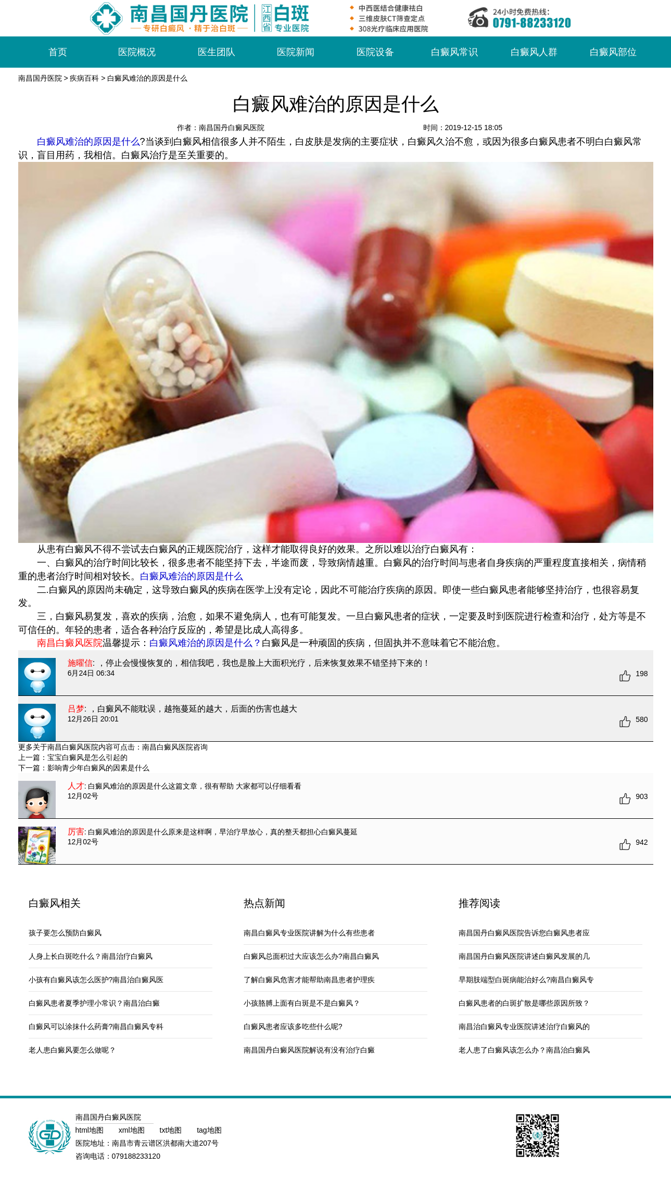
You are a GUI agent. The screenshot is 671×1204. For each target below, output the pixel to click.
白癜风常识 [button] (454, 52)
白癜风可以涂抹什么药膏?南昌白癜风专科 (96, 1026)
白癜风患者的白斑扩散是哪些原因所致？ (524, 1003)
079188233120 (136, 1156)
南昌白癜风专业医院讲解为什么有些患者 (309, 933)
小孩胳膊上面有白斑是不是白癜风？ (302, 1003)
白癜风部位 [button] (613, 52)
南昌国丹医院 (40, 78)
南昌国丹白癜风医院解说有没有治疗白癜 (309, 1050)
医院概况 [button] (137, 52)
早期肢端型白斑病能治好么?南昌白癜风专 (526, 979)
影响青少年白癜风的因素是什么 (98, 768)
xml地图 (133, 1130)
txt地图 (172, 1130)
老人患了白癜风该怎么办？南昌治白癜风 (524, 1050)
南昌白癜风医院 (167, 747)
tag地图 (209, 1130)
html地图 (90, 1130)
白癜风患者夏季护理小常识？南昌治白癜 (94, 1003)
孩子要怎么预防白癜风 (65, 933)
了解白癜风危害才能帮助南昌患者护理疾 (309, 979)
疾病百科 (84, 78)
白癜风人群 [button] (534, 52)
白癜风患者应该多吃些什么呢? (293, 1026)
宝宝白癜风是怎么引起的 (87, 757)
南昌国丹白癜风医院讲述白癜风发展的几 (524, 956)
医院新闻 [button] (295, 52)
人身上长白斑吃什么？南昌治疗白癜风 (91, 956)
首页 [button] (57, 52)
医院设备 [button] (375, 52)
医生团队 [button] (216, 52)
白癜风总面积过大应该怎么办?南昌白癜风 (311, 956)
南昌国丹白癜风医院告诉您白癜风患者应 (524, 933)
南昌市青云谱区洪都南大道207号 (165, 1143)
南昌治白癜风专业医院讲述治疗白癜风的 (524, 1026)
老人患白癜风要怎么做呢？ (72, 1050)
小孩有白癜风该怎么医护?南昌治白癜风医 (96, 979)
